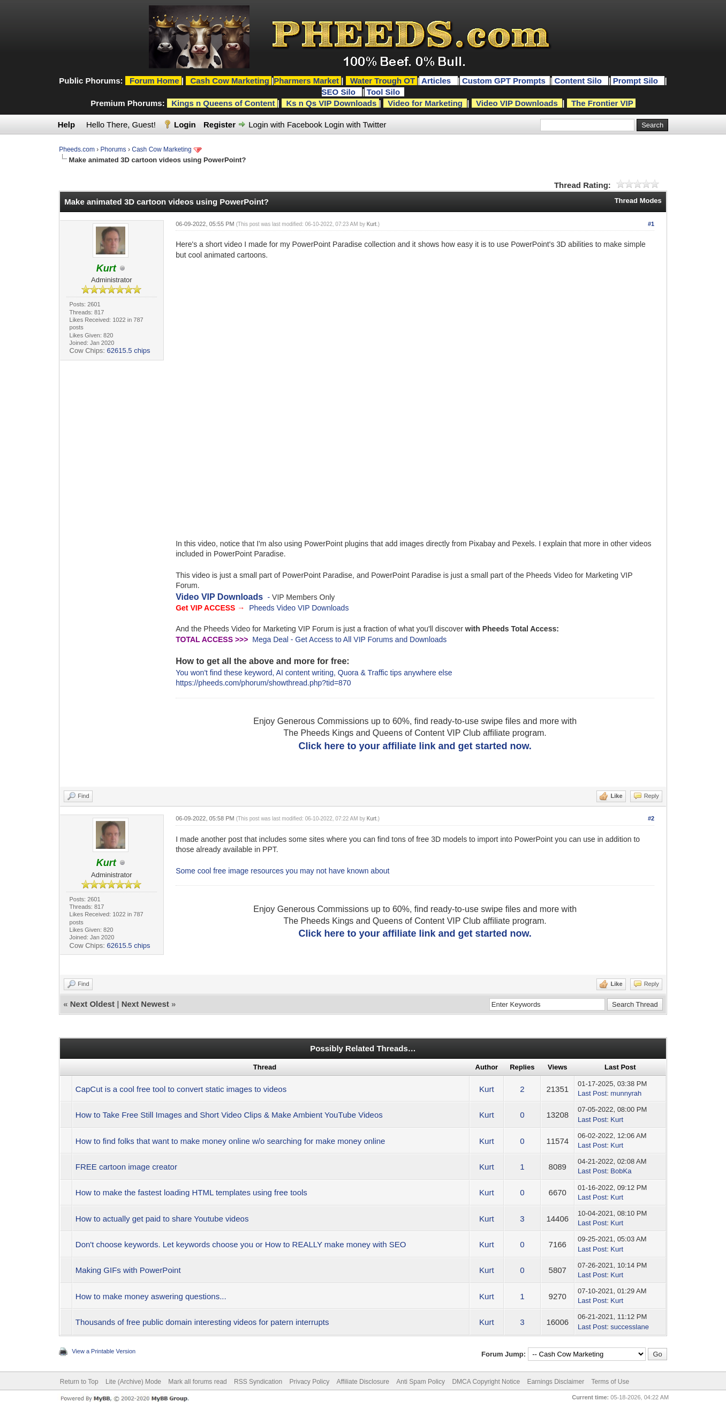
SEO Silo (340, 91)
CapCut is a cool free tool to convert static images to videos (180, 1089)
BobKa (620, 1171)
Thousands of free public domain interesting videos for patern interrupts (202, 1322)
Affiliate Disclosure (363, 1381)
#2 (651, 818)
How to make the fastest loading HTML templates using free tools (191, 1192)
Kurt (371, 224)
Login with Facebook (285, 124)
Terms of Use (610, 1381)
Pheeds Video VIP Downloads (299, 608)
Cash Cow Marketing (161, 149)
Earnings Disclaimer (555, 1381)
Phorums (113, 149)
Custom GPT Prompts (504, 80)
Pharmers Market (306, 80)
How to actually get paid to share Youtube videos (162, 1218)
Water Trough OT (382, 80)
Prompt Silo (636, 80)
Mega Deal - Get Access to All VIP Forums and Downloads (349, 639)
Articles (437, 80)
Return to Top (79, 1381)
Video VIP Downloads (517, 103)
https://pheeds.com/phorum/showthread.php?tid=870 (263, 683)
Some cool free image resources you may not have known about (282, 871)
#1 (651, 224)
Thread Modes (638, 201)
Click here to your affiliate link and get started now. (414, 746)
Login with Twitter (355, 124)
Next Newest (145, 1003)
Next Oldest (92, 1003)
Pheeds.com (77, 149)
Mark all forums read (197, 1381)
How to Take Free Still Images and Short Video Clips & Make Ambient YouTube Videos (229, 1114)
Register (219, 124)
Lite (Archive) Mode (133, 1381)
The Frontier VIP (602, 103)
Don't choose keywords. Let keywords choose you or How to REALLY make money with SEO (240, 1244)
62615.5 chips (128, 350)
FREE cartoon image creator (126, 1166)
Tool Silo (384, 91)
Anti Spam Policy (420, 1381)
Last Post (592, 1093)
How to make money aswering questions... (150, 1296)
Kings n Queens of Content (223, 103)
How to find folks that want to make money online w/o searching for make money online (230, 1141)
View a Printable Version (103, 1351)
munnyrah (625, 1093)
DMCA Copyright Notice (486, 1381)
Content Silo (579, 80)
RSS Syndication (258, 1381)
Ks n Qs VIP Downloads (331, 103)
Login (185, 124)
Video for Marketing (425, 103)
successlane (629, 1327)
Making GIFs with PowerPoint (128, 1270)
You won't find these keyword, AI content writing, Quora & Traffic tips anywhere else (314, 672)
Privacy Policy (309, 1381)
